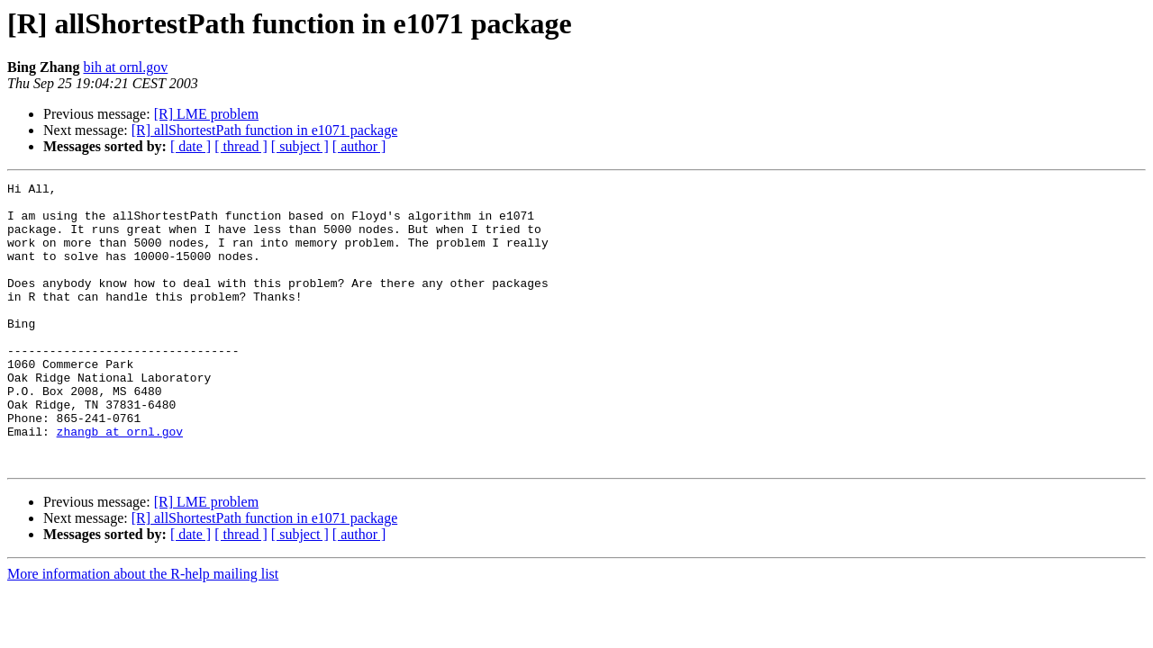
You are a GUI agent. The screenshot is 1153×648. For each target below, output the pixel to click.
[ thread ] (241, 146)
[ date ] (190, 146)
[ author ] (359, 146)
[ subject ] (300, 146)
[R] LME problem (206, 114)
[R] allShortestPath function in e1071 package (264, 130)
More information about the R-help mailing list (142, 630)
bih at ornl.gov (125, 67)
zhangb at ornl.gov (120, 482)
